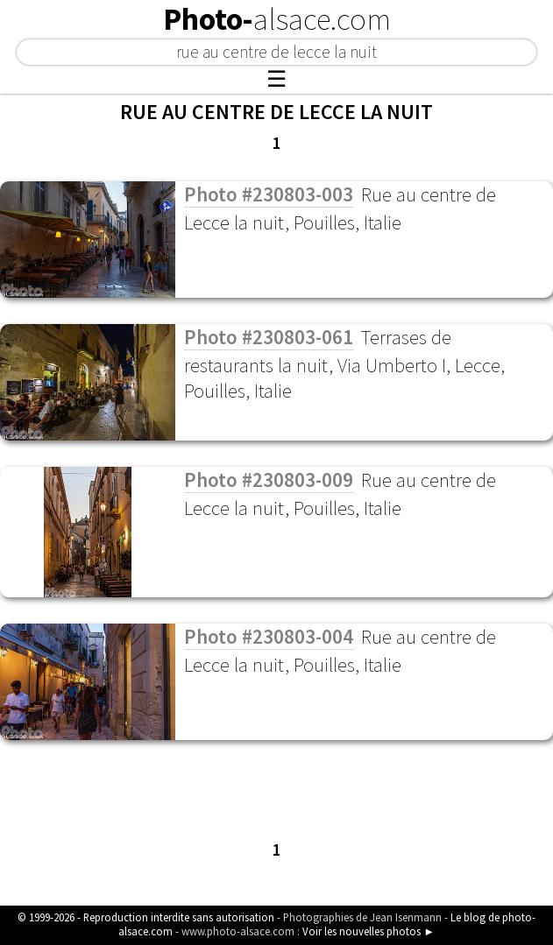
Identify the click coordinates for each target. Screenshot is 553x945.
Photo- (277, 19)
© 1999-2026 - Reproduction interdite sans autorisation (146, 917)
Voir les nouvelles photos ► (368, 931)
